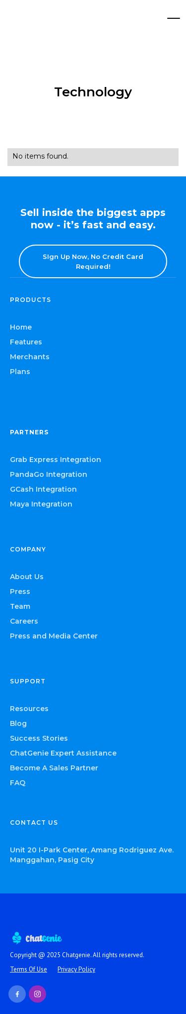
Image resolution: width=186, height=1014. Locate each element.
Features (26, 342)
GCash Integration (43, 489)
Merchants (30, 356)
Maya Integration (41, 504)
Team (20, 606)
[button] (173, 18)
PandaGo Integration (48, 474)
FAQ (17, 782)
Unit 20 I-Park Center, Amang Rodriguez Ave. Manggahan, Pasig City (92, 854)
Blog (18, 723)
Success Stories (39, 738)
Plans (20, 371)
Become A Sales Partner (54, 767)
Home (21, 327)
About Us (27, 576)
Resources (29, 708)
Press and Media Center (54, 636)
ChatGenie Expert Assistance (63, 753)
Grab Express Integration (55, 459)
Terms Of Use (28, 969)
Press (20, 591)
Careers (24, 621)
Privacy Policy (76, 969)
